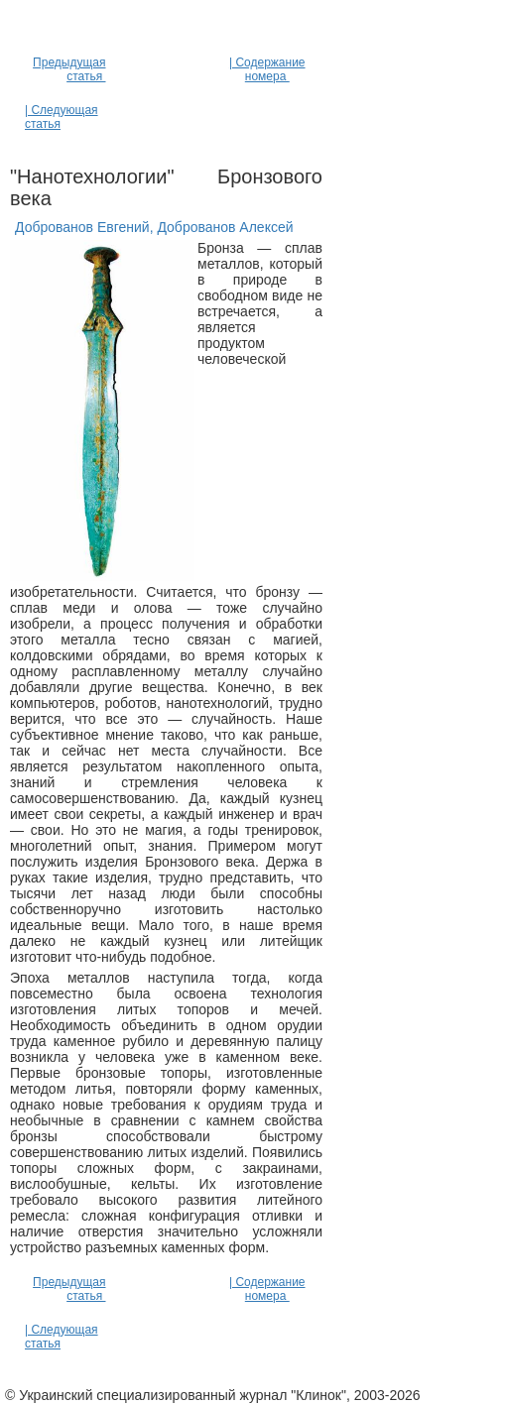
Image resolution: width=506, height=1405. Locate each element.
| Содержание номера (267, 69)
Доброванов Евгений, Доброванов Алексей (154, 227)
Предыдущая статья (69, 69)
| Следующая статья (61, 117)
